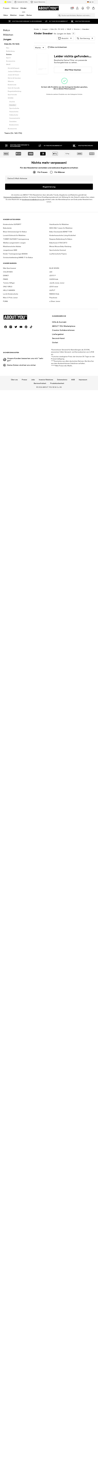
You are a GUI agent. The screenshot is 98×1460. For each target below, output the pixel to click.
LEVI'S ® (52, 351)
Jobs (33, 533)
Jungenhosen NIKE (10, 325)
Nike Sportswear (9, 343)
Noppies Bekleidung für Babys (60, 314)
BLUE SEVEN (54, 343)
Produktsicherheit (57, 537)
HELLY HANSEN (9, 365)
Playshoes (53, 373)
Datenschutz (62, 533)
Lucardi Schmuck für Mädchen (14, 311)
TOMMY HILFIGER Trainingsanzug (16, 314)
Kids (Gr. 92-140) (57, 29)
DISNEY (6, 351)
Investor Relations (46, 533)
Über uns (14, 533)
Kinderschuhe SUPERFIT (12, 300)
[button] (65, 38)
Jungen (45, 29)
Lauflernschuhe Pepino (58, 329)
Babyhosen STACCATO (58, 318)
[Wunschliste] (88, 8)
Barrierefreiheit (40, 537)
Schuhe (77, 29)
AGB (73, 533)
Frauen (6, 8)
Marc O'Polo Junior (10, 373)
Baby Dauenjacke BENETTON (60, 307)
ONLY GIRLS (7, 362)
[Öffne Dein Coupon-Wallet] (72, 8)
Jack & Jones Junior (56, 358)
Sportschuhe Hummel (57, 325)
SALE (69, 29)
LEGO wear (53, 362)
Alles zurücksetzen (57, 47)
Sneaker (85, 29)
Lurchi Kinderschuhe (10, 369)
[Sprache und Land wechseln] (90, 2)
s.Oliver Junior (54, 377)
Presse (24, 533)
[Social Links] (5, 480)
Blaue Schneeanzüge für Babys (15, 307)
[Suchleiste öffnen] (58, 15)
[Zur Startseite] (48, 8)
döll (50, 347)
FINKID (5, 354)
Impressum (83, 533)
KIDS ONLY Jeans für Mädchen (60, 303)
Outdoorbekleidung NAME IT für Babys (18, 333)
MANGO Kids (54, 369)
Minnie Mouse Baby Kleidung (60, 322)
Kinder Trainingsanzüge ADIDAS (15, 329)
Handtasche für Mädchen (59, 300)
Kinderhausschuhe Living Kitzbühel (62, 311)
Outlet (7, 2)
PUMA (5, 377)
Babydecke (7, 303)
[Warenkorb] (93, 8)
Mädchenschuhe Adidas (12, 322)
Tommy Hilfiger (9, 358)
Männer (15, 8)
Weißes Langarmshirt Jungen (14, 318)
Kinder (24, 8)
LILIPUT (52, 365)
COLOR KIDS (8, 347)
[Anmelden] (77, 8)
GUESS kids (53, 354)
